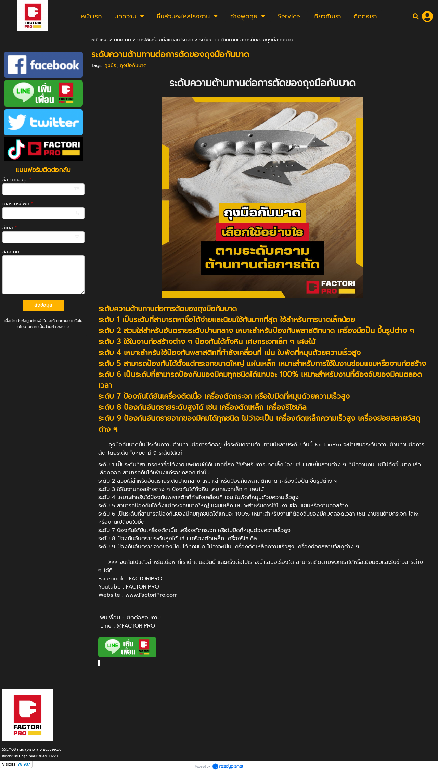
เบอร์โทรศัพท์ (17, 203)
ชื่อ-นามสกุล (16, 179)
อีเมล (9, 227)
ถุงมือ (110, 65)
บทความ (122, 39)
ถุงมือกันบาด (133, 65)
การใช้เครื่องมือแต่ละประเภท (165, 39)
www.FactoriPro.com (151, 595)
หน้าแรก (99, 39)
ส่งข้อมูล (43, 305)
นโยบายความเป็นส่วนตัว (36, 327)
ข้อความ (10, 251)
